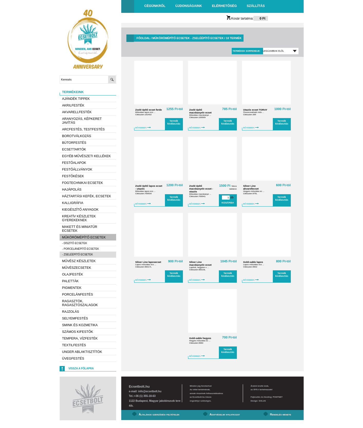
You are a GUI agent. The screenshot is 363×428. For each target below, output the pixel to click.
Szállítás (256, 6)
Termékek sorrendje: (246, 51)
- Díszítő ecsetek (74, 243)
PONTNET (278, 397)
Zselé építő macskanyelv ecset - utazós (201, 188)
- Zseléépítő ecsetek (77, 254)
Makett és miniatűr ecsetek (79, 229)
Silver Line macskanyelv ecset (200, 263)
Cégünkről (154, 6)
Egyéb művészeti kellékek (86, 156)
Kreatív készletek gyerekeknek (79, 218)
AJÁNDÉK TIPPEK (76, 99)
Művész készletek (79, 261)
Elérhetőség (224, 6)
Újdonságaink (188, 6)
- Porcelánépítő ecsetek (80, 248)
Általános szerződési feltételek (159, 414)
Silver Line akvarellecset (251, 187)
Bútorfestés (74, 143)
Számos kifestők (77, 332)
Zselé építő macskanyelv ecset (200, 111)
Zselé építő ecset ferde (148, 109)
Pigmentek (71, 288)
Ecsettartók (74, 149)
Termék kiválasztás (173, 122)
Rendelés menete (280, 414)
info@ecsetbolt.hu (149, 391)
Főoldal (143, 38)
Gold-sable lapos (253, 262)
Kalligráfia (72, 203)
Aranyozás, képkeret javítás (82, 120)
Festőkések (73, 176)
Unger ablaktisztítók (82, 352)
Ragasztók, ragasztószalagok (80, 303)
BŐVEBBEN (143, 128)
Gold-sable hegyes (200, 338)
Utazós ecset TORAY (255, 109)
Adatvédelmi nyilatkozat (225, 414)
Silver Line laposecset (148, 262)
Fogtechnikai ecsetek (82, 183)
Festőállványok (77, 169)
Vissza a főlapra (81, 368)
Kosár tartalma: (247, 18)
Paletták (70, 281)
